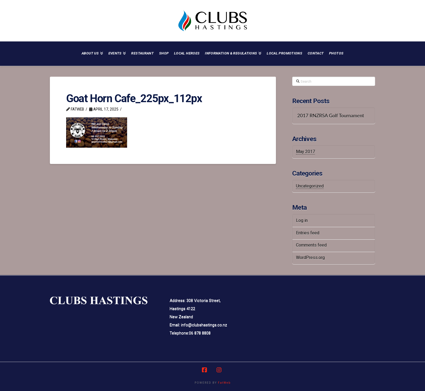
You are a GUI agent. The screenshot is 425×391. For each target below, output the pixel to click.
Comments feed (311, 245)
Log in (302, 220)
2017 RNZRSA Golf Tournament (330, 115)
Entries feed (307, 232)
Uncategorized (310, 186)
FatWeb (224, 382)
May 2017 (305, 151)
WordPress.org (310, 257)
